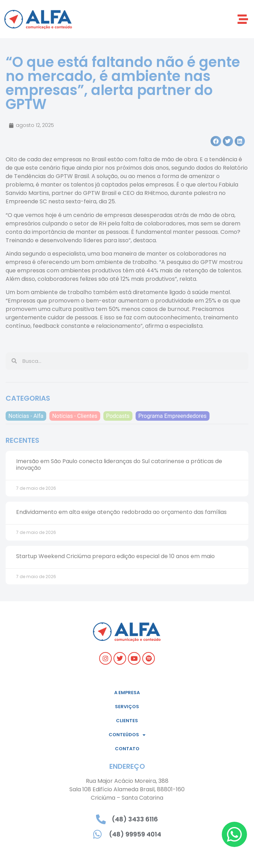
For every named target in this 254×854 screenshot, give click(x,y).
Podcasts (118, 416)
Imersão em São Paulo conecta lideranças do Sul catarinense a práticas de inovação (119, 464)
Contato (127, 748)
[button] (242, 19)
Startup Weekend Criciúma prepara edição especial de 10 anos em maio (115, 556)
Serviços (127, 706)
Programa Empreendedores (172, 416)
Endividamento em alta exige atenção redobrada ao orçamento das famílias (121, 512)
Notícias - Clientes (74, 416)
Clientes (127, 720)
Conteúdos (127, 735)
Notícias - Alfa (25, 416)
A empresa (127, 692)
